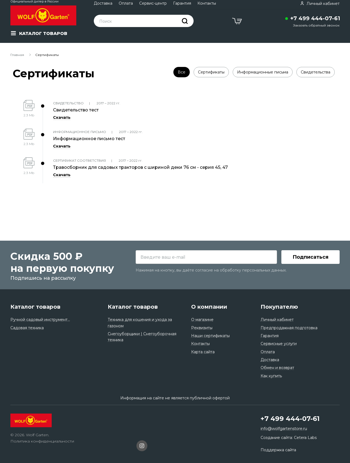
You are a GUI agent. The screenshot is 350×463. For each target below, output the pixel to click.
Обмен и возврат (277, 367)
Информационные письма (262, 72)
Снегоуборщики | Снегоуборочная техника (142, 336)
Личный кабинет (277, 319)
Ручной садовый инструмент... (40, 319)
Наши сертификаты (210, 335)
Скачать (62, 117)
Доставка (103, 3)
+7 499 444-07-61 (315, 18)
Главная (17, 55)
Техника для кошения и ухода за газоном (140, 322)
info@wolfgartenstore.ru (284, 428)
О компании (209, 306)
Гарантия (182, 3)
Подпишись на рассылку (43, 278)
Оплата (126, 3)
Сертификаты (211, 72)
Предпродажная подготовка (289, 327)
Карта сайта (203, 351)
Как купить (271, 375)
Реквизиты (201, 327)
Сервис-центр (153, 3)
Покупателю (279, 306)
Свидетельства (315, 72)
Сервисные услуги (279, 343)
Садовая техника (27, 327)
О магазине (202, 319)
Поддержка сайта (278, 449)
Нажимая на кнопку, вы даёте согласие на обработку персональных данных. (211, 270)
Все (181, 72)
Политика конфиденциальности (42, 441)
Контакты (206, 3)
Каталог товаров (35, 306)
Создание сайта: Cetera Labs (289, 437)
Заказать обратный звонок (316, 25)
